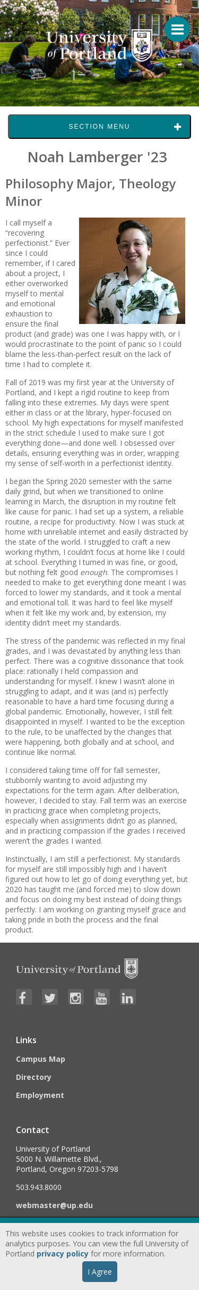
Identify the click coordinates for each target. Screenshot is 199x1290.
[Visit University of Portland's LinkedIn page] (128, 997)
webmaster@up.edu (54, 1205)
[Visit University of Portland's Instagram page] (76, 997)
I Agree (100, 1272)
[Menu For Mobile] (172, 24)
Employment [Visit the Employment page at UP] (40, 1095)
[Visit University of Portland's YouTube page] (102, 997)
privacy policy (63, 1254)
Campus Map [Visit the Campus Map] (40, 1059)
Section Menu (99, 126)
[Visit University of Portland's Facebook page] (24, 997)
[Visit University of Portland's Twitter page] (50, 997)
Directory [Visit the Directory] (33, 1077)
